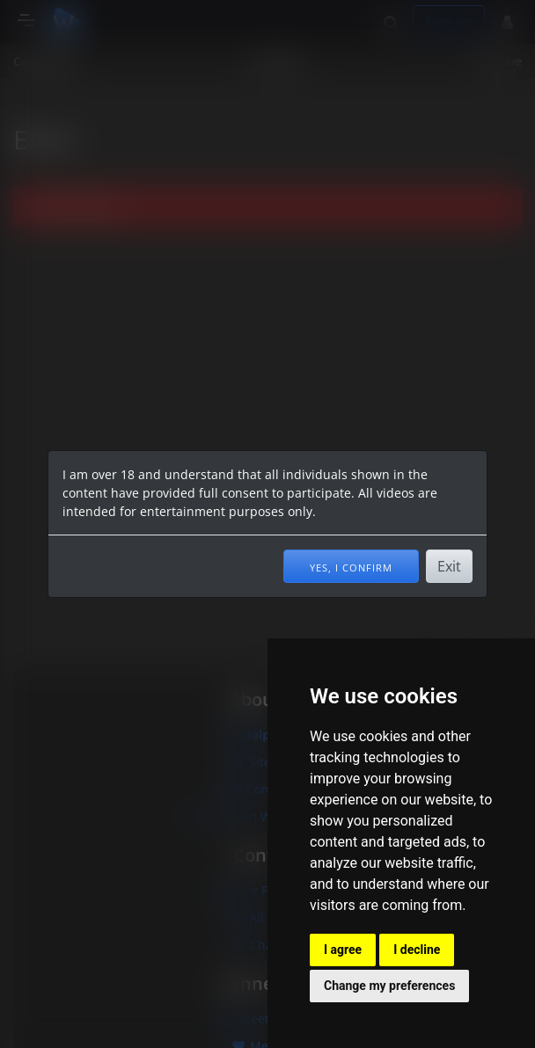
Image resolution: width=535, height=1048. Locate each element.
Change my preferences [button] (389, 986)
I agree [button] (343, 949)
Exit (449, 566)
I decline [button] (416, 949)
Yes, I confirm (351, 566)
